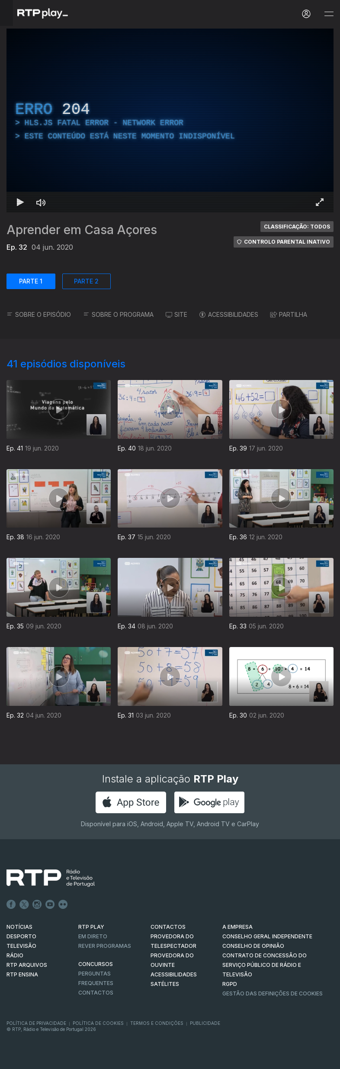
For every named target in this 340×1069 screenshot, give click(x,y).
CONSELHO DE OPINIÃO (253, 946)
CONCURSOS (95, 964)
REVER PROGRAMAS (104, 946)
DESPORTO (21, 936)
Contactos (95, 992)
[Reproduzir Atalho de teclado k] (20, 202)
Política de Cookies (98, 1023)
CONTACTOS (168, 927)
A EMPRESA (237, 927)
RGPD (229, 984)
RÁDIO (14, 955)
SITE (176, 314)
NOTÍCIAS (19, 927)
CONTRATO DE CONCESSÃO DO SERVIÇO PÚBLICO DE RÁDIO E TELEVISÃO (264, 965)
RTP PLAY (91, 927)
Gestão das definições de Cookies (272, 993)
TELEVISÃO (21, 946)
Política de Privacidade (36, 1023)
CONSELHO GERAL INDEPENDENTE (267, 936)
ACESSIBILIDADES (228, 314)
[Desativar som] (41, 202)
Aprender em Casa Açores (81, 229)
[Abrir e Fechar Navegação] (329, 14)
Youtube (50, 904)
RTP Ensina (22, 974)
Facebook (11, 904)
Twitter (24, 904)
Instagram (37, 904)
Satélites (165, 984)
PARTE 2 (86, 281)
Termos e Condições (156, 1023)
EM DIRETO (92, 936)
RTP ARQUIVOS (26, 965)
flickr (63, 904)
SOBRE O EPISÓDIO (38, 314)
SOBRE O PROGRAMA (118, 314)
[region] (170, 121)
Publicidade (205, 1023)
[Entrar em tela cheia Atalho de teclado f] (319, 202)
